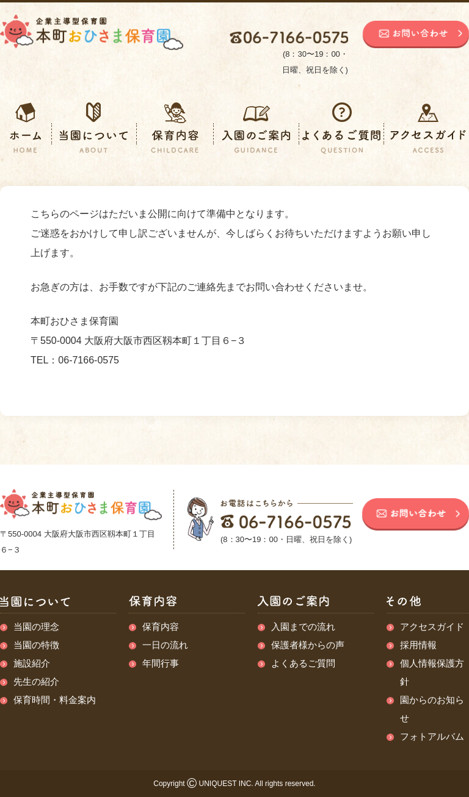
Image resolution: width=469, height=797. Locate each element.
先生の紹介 (36, 681)
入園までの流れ (303, 626)
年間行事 (160, 663)
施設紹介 (31, 663)
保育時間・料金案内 (54, 700)
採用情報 (418, 645)
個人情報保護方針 (432, 672)
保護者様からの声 (307, 645)
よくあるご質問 (303, 663)
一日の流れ (165, 645)
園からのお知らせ (432, 709)
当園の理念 (36, 626)
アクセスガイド (432, 626)
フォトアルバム (432, 736)
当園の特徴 (36, 645)
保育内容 (160, 626)
